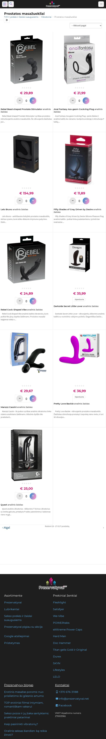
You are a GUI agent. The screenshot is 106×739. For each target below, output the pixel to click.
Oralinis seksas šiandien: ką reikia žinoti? (25, 733)
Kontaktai (62, 685)
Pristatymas (12, 643)
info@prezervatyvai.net (72, 698)
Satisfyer (58, 609)
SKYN (56, 663)
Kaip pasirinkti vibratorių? (21, 724)
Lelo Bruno (14, 209)
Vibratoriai (46, 17)
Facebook (63, 705)
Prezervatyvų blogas (18, 685)
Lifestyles (59, 670)
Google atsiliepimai (16, 636)
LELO (56, 676)
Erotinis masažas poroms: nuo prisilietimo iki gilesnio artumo (24, 694)
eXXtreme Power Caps (67, 629)
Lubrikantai (11, 609)
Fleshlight (59, 602)
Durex (57, 656)
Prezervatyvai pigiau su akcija (23, 626)
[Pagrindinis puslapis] (53, 4)
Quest (12, 504)
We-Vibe (58, 616)
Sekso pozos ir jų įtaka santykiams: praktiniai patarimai (26, 715)
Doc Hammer (62, 643)
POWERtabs (61, 622)
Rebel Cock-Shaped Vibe (22, 309)
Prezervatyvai (13, 602)
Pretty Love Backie (72, 403)
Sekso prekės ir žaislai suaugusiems (21, 17)
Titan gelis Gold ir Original (70, 649)
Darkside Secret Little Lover (76, 306)
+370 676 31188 (66, 692)
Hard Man (59, 636)
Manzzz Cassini (17, 407)
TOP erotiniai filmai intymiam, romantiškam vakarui (23, 704)
